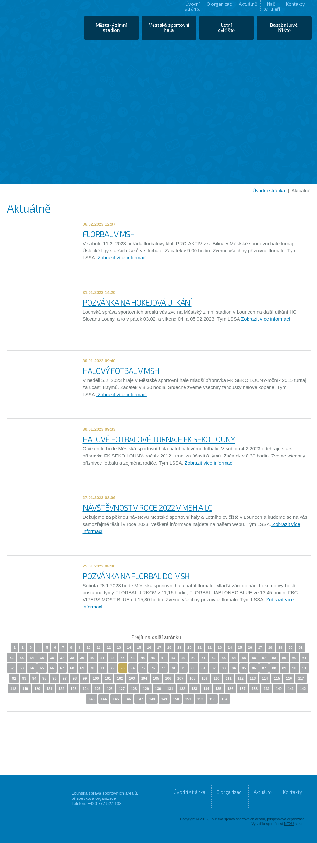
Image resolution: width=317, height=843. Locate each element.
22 (210, 647)
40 (92, 658)
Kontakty (295, 4)
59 (284, 658)
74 (133, 668)
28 (270, 647)
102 (120, 678)
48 (173, 658)
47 (163, 658)
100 (96, 678)
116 (289, 678)
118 (13, 689)
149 (164, 699)
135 (218, 689)
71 (102, 668)
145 (116, 699)
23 (220, 647)
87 (264, 668)
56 (254, 658)
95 (44, 678)
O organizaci (220, 4)
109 (204, 678)
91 (304, 668)
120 (37, 689)
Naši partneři (271, 6)
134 (206, 689)
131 (170, 689)
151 (188, 699)
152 (200, 699)
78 (173, 668)
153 (212, 699)
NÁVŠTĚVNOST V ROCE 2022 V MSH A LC (147, 507)
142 (303, 689)
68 (72, 668)
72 (112, 668)
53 (224, 658)
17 (159, 647)
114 (265, 678)
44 (133, 658)
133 (194, 689)
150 (176, 699)
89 (284, 668)
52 (214, 658)
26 (250, 647)
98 (75, 678)
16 (149, 647)
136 (230, 689)
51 (204, 658)
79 (183, 668)
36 (52, 658)
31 (300, 647)
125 (97, 689)
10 (88, 647)
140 (278, 689)
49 (183, 658)
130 (158, 689)
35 (42, 658)
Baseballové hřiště (284, 27)
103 (132, 678)
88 (274, 668)
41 (102, 658)
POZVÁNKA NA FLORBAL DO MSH (136, 576)
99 (85, 678)
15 (139, 647)
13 (119, 647)
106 (168, 678)
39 (82, 658)
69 (82, 668)
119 (25, 689)
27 (260, 647)
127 (122, 689)
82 (214, 668)
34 (32, 658)
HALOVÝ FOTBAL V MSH (121, 371)
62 (12, 668)
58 (274, 658)
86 (254, 668)
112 (241, 678)
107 (180, 678)
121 (49, 689)
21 (200, 647)
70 (92, 668)
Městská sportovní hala (169, 27)
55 (244, 658)
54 (234, 658)
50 (193, 658)
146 (128, 699)
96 (54, 678)
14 (129, 647)
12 (109, 647)
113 (253, 678)
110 (216, 678)
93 (24, 678)
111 (228, 678)
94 (34, 678)
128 (134, 689)
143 (91, 699)
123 (73, 689)
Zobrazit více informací (121, 257)
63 (22, 668)
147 (140, 699)
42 (112, 658)
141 (291, 689)
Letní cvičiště (226, 27)
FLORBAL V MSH (109, 234)
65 (42, 668)
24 (230, 647)
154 (224, 699)
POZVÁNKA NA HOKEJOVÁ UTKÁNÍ (137, 302)
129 (146, 689)
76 (153, 668)
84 (234, 668)
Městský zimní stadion (111, 27)
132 (182, 689)
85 (244, 668)
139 (266, 689)
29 (280, 647)
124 (86, 689)
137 (242, 689)
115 (277, 678)
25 (240, 647)
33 (22, 658)
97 (65, 678)
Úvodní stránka (193, 6)
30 (290, 647)
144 (104, 699)
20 (189, 647)
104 (144, 678)
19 (179, 647)
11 (98, 647)
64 (32, 668)
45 (143, 658)
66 (52, 668)
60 (294, 658)
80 (193, 668)
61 (304, 658)
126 (109, 689)
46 (153, 658)
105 (156, 678)
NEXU (289, 824)
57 (264, 658)
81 (204, 668)
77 (163, 668)
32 (12, 658)
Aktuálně (248, 4)
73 (123, 668)
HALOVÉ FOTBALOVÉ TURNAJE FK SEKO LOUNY (159, 439)
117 (301, 678)
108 (192, 678)
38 (72, 658)
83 (224, 668)
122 (61, 689)
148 (152, 699)
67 (62, 668)
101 (108, 678)
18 (169, 647)
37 (62, 658)
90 (294, 668)
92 (14, 678)
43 (123, 658)
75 (143, 668)
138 (255, 689)
